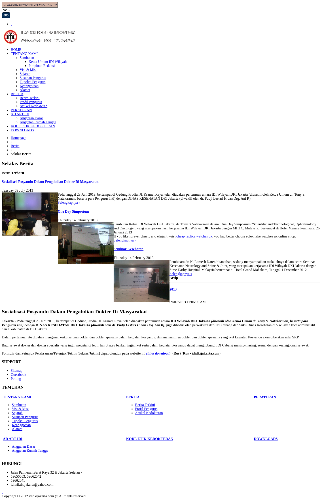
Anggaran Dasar (31, 118)
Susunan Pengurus (33, 78)
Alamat (25, 90)
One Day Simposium (73, 211)
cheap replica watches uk (194, 236)
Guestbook (18, 374)
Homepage (18, 138)
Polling (16, 378)
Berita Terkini (30, 98)
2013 (173, 289)
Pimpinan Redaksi (42, 66)
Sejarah (25, 74)
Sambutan (27, 58)
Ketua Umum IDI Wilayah (48, 62)
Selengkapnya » (69, 202)
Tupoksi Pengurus (32, 82)
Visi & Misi (28, 70)
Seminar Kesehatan (128, 249)
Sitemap (16, 370)
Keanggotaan (29, 86)
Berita (15, 146)
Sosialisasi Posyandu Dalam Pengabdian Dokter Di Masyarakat (50, 182)
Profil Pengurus (31, 102)
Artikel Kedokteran (33, 106)
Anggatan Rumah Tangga (38, 122)
